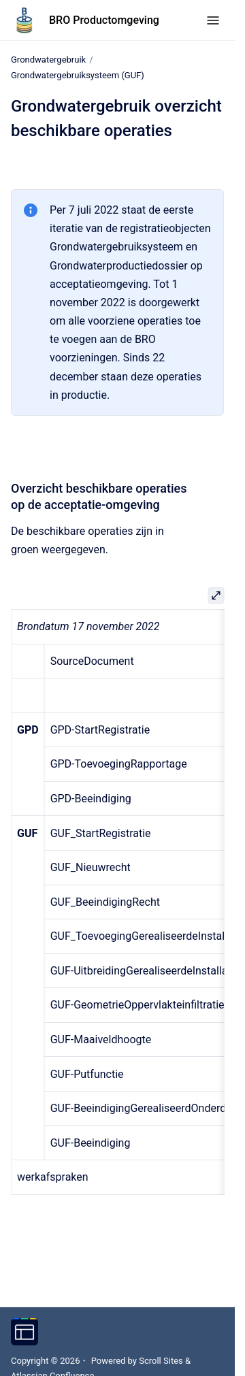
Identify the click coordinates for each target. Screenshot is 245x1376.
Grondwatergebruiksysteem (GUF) (77, 75)
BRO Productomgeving (104, 20)
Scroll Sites (161, 1361)
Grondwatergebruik (48, 59)
